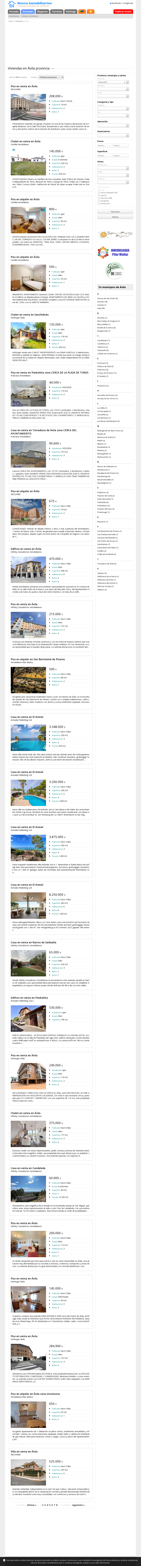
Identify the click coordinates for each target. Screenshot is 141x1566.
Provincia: (101, 79)
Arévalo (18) (102, 301)
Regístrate (129, 3)
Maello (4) (101, 434)
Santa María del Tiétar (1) (107, 547)
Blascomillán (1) (103, 324)
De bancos (105, 187)
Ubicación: (101, 179)
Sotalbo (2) (101, 551)
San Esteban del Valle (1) (107, 534)
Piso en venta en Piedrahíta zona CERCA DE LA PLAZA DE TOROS (49, 372)
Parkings (71, 11)
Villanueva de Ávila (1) (106, 579)
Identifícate (116, 3)
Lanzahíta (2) (102, 414)
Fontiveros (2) (103, 385)
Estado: (100, 172)
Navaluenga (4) (103, 476)
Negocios (42, 11)
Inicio (11, 21)
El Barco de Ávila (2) (105, 366)
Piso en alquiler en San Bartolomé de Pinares (38, 659)
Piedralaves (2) (103, 505)
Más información (103, 1562)
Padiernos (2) (102, 492)
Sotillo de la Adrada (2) (106, 554)
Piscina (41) (105, 203)
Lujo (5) (103, 195)
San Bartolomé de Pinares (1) (109, 531)
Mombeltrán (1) (103, 447)
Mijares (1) (101, 444)
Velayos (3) (101, 573)
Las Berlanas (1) (104, 418)
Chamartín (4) (102, 350)
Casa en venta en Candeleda (28, 1168)
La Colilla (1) (102, 408)
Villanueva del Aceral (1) (107, 583)
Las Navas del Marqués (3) (108, 421)
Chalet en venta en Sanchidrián (30, 314)
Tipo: (99, 112)
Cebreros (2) (102, 347)
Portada (14, 11)
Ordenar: (34, 77)
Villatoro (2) (102, 589)
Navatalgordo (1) (104, 483)
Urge (103, 190)
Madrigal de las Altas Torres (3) (110, 430)
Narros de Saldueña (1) (107, 466)
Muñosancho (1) (104, 457)
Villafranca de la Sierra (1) (108, 576)
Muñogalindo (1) (104, 453)
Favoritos (115, 211)
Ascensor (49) (106, 198)
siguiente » (78, 1505)
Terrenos (57, 11)
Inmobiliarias (14, 16)
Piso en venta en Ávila (24, 86)
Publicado (56, 101)
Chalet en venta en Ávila (25, 141)
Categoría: (101, 105)
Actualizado (57, 387)
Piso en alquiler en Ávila (25, 199)
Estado (55, 159)
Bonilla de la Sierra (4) (106, 327)
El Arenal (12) (102, 363)
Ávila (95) (101, 308)
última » (31, 1505)
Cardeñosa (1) (103, 343)
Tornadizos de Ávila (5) (106, 563)
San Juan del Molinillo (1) (107, 537)
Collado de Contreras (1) (107, 353)
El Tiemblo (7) (102, 376)
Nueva (115, 216)
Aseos (54, 581)
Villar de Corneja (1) (105, 586)
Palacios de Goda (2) (105, 495)
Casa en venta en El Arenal (27, 717)
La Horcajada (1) (104, 411)
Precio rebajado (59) (109, 192)
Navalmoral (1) (103, 469)
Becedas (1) (102, 317)
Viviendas (28, 11)
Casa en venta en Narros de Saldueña (33, 942)
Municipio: (101, 86)
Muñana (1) (102, 450)
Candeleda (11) (103, 340)
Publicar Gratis (123, 11)
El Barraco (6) (102, 369)
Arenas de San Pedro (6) (107, 298)
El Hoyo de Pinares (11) (106, 373)
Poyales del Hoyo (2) (105, 509)
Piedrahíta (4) (102, 502)
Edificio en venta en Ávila (26, 548)
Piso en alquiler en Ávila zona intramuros (35, 1393)
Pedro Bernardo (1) (105, 499)
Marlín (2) (101, 440)
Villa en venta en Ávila (24, 1451)
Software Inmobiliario (29, 16)
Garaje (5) (105, 201)
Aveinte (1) (101, 305)
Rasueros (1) (102, 521)
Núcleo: (100, 93)
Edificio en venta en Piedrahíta (29, 997)
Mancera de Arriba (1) (106, 437)
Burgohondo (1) (103, 331)
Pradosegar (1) (103, 512)
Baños (54, 112)
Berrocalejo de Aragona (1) (108, 321)
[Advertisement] (70, 43)
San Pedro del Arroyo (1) (107, 541)
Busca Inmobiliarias (34, 3)
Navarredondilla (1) (105, 479)
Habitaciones (57, 108)
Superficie (56, 104)
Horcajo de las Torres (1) (107, 398)
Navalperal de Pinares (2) (107, 473)
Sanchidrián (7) (103, 544)
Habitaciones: (102, 165)
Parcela (55, 174)
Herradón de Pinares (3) (107, 395)
